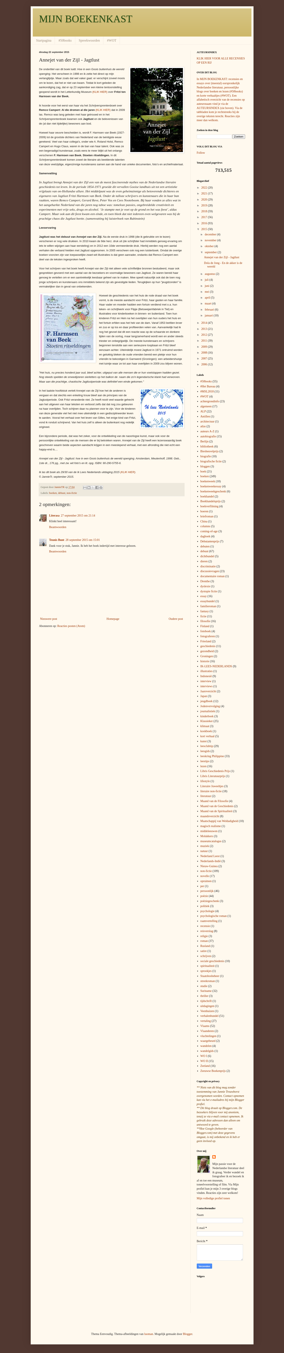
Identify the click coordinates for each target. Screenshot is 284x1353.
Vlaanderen (207, 1031)
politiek (204, 906)
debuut (61, 493)
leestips (204, 761)
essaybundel (207, 601)
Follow (201, 152)
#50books (64, 40)
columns (205, 526)
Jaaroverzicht (208, 691)
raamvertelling (209, 921)
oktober (209, 246)
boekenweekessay (210, 486)
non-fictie (72, 493)
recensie (205, 926)
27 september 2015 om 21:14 (78, 515)
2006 (204, 364)
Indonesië (206, 676)
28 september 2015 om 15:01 (83, 539)
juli (207, 279)
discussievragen (209, 571)
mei (207, 291)
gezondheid (207, 651)
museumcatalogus (210, 841)
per (202, 886)
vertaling (205, 1021)
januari (209, 315)
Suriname (206, 990)
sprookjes (206, 971)
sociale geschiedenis (212, 961)
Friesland (205, 641)
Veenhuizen (207, 1011)
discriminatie (208, 566)
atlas (203, 426)
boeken (53, 493)
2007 (204, 358)
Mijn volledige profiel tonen (213, 1198)
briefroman (206, 516)
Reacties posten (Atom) (71, 626)
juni (207, 285)
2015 (204, 229)
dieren (204, 561)
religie (204, 936)
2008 (204, 352)
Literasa (54, 515)
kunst (203, 741)
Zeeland (205, 1065)
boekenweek (207, 481)
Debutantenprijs (209, 541)
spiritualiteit (207, 966)
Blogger (187, 1334)
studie (203, 986)
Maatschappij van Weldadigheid (219, 821)
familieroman (208, 606)
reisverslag (206, 931)
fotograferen (207, 636)
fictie (203, 616)
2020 (204, 199)
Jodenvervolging (210, 706)
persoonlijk (207, 891)
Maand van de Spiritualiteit (216, 811)
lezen (203, 766)
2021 (204, 193)
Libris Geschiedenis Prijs (215, 771)
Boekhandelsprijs (210, 501)
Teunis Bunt (56, 539)
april (208, 297)
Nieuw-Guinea (209, 866)
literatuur (205, 796)
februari (210, 309)
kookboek (206, 731)
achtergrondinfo (209, 401)
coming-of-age (209, 531)
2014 (204, 322)
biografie (205, 456)
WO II (204, 1061)
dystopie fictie (208, 591)
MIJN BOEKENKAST (85, 18)
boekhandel (207, 496)
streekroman (207, 981)
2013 (204, 328)
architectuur (207, 421)
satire (203, 951)
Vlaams (204, 1026)
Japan (203, 696)
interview (205, 681)
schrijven (205, 956)
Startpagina (44, 40)
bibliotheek (207, 446)
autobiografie (208, 436)
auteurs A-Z (207, 431)
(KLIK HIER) (99, 91)
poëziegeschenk (209, 901)
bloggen (205, 466)
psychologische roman (213, 916)
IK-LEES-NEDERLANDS (216, 666)
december (211, 234)
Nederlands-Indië (210, 861)
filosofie (205, 621)
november (211, 240)
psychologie (207, 911)
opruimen (206, 881)
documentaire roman (212, 576)
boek (203, 471)
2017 (204, 217)
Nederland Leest (210, 856)
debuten (205, 546)
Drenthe (205, 581)
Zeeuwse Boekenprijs (213, 1070)
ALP (203, 411)
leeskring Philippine (212, 756)
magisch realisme (210, 826)
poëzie (204, 896)
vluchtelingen (208, 1036)
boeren (204, 511)
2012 (204, 334)
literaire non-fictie (211, 791)
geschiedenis (207, 646)
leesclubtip (206, 746)
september (211, 252)
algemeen (206, 406)
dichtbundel (207, 556)
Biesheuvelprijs (209, 451)
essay (203, 596)
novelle (204, 876)
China (203, 521)
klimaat (204, 726)
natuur (204, 851)
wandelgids (207, 1051)
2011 (204, 340)
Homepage (113, 618)
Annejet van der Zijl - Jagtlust (221, 257)
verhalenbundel (209, 1015)
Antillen (205, 416)
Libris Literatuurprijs (212, 776)
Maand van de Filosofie (214, 801)
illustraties (206, 671)
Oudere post (176, 618)
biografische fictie (211, 461)
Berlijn (204, 441)
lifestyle (205, 781)
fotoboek (205, 631)
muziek (204, 846)
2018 (204, 211)
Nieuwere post (48, 618)
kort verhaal (207, 736)
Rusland (205, 946)
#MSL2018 (207, 391)
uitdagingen (207, 1006)
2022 (204, 187)
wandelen (206, 1046)
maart (208, 303)
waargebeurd (207, 1040)
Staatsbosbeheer (209, 976)
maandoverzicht (209, 816)
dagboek (205, 536)
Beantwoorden (57, 527)
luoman (148, 1334)
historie (204, 661)
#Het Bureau (207, 386)
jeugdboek (206, 701)
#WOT (111, 40)
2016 (204, 223)
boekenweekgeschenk (213, 491)
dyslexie (205, 586)
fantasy (204, 611)
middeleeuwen (209, 831)
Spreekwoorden (89, 40)
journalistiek (207, 711)
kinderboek (207, 716)
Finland (204, 626)
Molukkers (206, 836)
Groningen (206, 656)
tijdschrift (206, 1001)
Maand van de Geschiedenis (216, 806)
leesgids (205, 751)
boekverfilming (209, 506)
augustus (210, 273)
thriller (204, 996)
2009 (204, 346)
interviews (206, 686)
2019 (204, 205)
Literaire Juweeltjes (211, 786)
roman (204, 941)
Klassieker (206, 721)
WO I (203, 1056)
